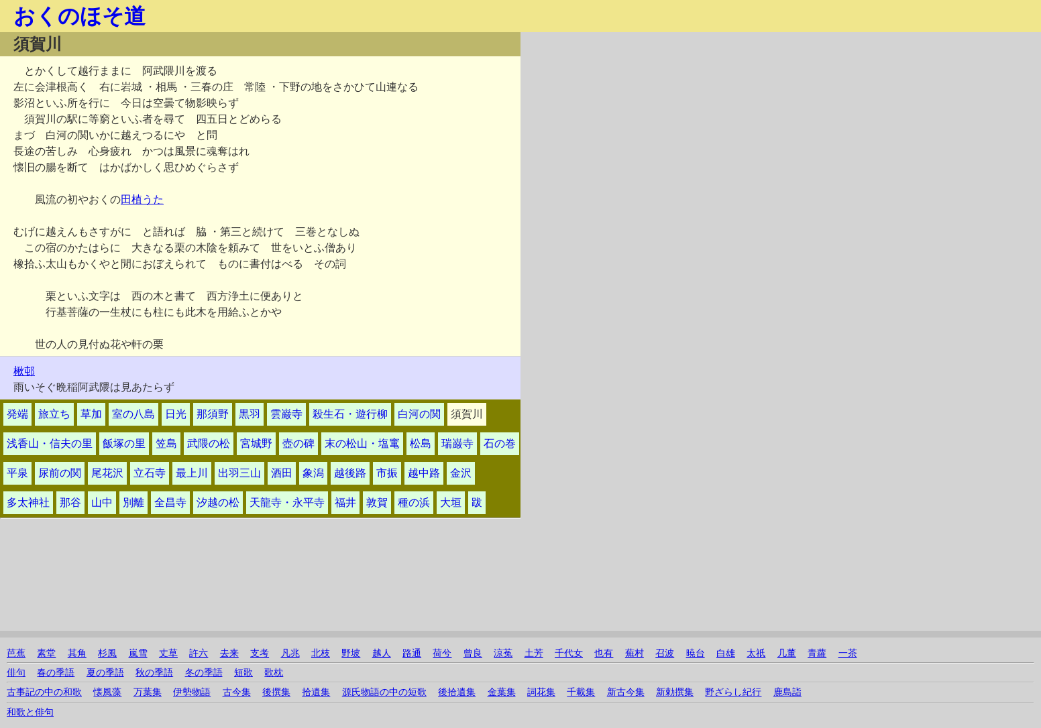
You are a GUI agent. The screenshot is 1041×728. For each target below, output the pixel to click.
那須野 (213, 414)
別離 (133, 502)
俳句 (16, 673)
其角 (77, 653)
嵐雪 (138, 653)
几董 (786, 653)
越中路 (424, 473)
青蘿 (817, 653)
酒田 (281, 473)
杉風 (107, 653)
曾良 (472, 653)
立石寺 (149, 473)
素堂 (46, 653)
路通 (411, 653)
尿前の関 (59, 473)
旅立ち (54, 414)
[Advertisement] (676, 126)
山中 (102, 502)
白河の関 (419, 414)
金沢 (461, 473)
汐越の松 (218, 502)
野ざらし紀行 (733, 692)
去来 (229, 653)
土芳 (534, 653)
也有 (603, 653)
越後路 (350, 473)
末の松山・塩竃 (362, 443)
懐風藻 (107, 692)
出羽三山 (239, 473)
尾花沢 (107, 473)
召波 (664, 653)
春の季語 (55, 673)
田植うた (142, 199)
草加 (91, 414)
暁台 (695, 653)
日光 (175, 414)
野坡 (350, 653)
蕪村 (634, 653)
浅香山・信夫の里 (50, 443)
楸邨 (24, 371)
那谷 (70, 502)
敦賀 (377, 502)
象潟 (313, 473)
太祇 (756, 653)
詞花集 (541, 692)
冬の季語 (204, 673)
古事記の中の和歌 (44, 692)
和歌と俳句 (30, 712)
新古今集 (626, 692)
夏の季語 (105, 673)
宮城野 (256, 443)
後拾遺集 (457, 692)
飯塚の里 (124, 443)
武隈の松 (208, 443)
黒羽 (249, 414)
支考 (259, 653)
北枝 (320, 653)
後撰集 (276, 692)
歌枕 (273, 673)
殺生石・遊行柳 (350, 414)
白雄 (725, 653)
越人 (381, 653)
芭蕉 (16, 653)
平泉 (17, 473)
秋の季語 (154, 673)
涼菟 (503, 653)
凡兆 (290, 653)
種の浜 (414, 502)
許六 (198, 653)
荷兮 (442, 653)
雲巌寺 (286, 414)
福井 (345, 502)
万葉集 (147, 692)
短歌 (243, 673)
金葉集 (502, 692)
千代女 (569, 653)
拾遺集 (316, 692)
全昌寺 (170, 502)
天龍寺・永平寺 (287, 502)
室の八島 (133, 414)
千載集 (581, 692)
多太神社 (28, 502)
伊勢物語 (192, 692)
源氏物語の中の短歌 (384, 692)
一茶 (847, 653)
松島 (420, 443)
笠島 (166, 443)
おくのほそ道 (79, 16)
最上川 (192, 473)
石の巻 (500, 443)
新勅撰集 (675, 692)
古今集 (237, 692)
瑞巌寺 (457, 443)
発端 (17, 414)
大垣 (450, 502)
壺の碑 (298, 443)
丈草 (168, 653)
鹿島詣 (787, 692)
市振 (387, 473)
